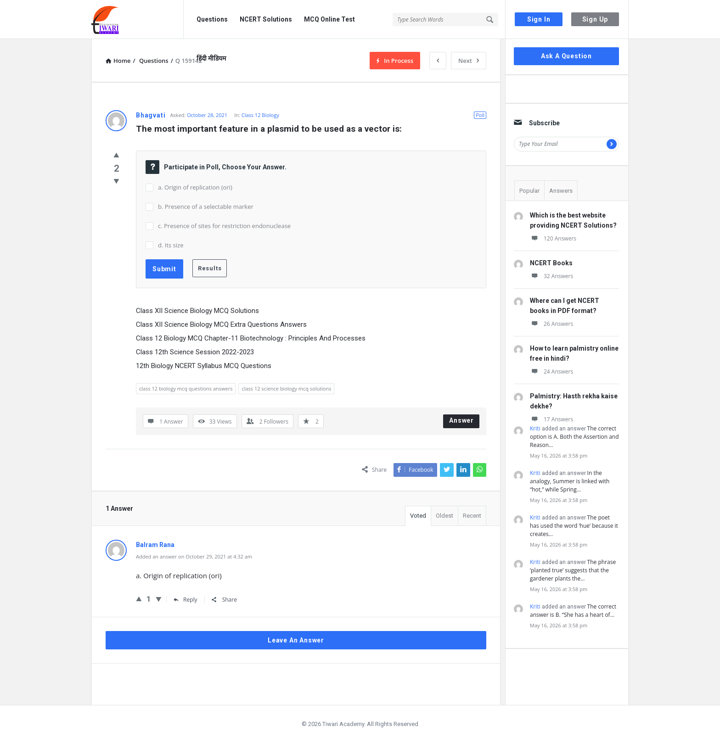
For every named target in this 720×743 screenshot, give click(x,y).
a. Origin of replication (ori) (195, 187)
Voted (418, 515)
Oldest (444, 515)
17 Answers (551, 419)
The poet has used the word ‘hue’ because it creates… (574, 526)
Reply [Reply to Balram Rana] (185, 599)
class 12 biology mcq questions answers (185, 388)
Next (468, 60)
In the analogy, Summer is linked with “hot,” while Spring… (569, 481)
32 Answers (551, 276)
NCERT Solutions (266, 19)
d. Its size (170, 245)
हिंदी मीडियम (211, 58)
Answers (561, 190)
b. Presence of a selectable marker (205, 206)
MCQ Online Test (329, 19)
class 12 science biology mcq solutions (286, 388)
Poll (480, 115)
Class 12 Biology (260, 115)
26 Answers (551, 324)
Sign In (539, 19)
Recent (472, 515)
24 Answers (551, 371)
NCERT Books (551, 263)
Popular (529, 190)
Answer (461, 420)
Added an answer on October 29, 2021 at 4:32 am (194, 556)
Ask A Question (566, 56)
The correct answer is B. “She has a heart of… (573, 611)
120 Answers (553, 238)
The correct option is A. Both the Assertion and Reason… (574, 437)
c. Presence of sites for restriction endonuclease (224, 226)
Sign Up (595, 19)
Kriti (535, 428)
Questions (212, 19)
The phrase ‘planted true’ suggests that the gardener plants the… (573, 570)
